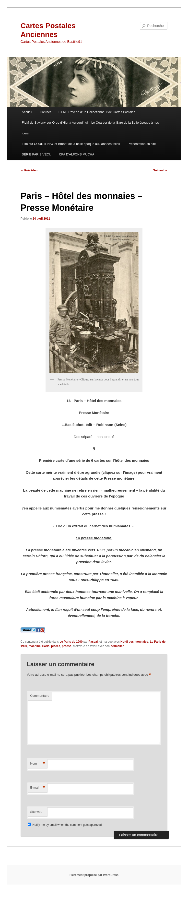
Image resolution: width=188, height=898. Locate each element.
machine (35, 646)
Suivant (160, 170)
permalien (117, 646)
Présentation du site (142, 144)
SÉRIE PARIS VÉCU (36, 154)
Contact (45, 112)
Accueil (27, 112)
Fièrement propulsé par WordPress (94, 875)
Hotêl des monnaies (134, 641)
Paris (45, 646)
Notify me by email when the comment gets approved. (65, 825)
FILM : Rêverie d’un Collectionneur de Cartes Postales (97, 112)
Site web (36, 812)
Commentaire (39, 695)
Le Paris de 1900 (70, 641)
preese (66, 646)
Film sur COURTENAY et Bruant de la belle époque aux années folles (71, 144)
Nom (37, 763)
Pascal (93, 641)
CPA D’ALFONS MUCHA (76, 154)
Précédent (29, 170)
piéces (55, 646)
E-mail (37, 787)
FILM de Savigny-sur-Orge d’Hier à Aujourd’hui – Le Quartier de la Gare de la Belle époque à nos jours (90, 128)
